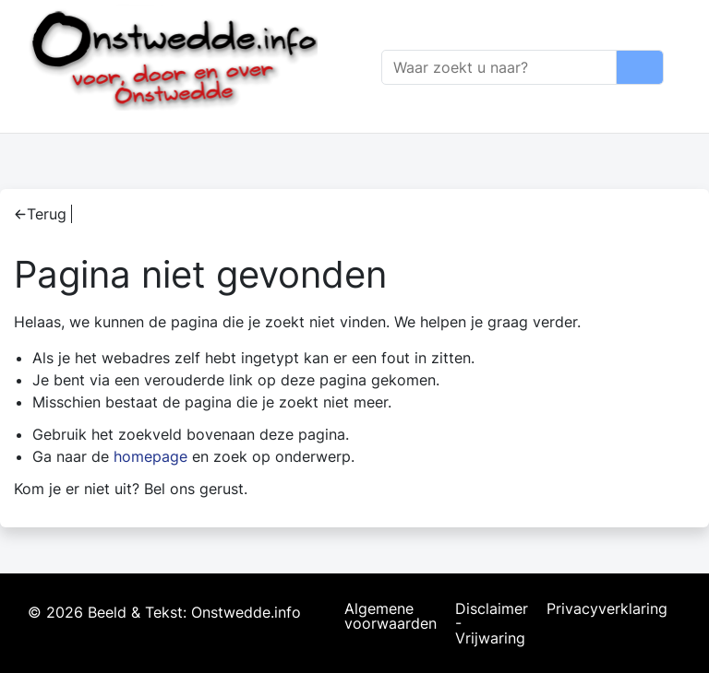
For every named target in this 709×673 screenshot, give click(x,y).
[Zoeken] (499, 67)
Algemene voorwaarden (390, 616)
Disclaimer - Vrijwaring (491, 623)
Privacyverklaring (607, 609)
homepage (150, 456)
